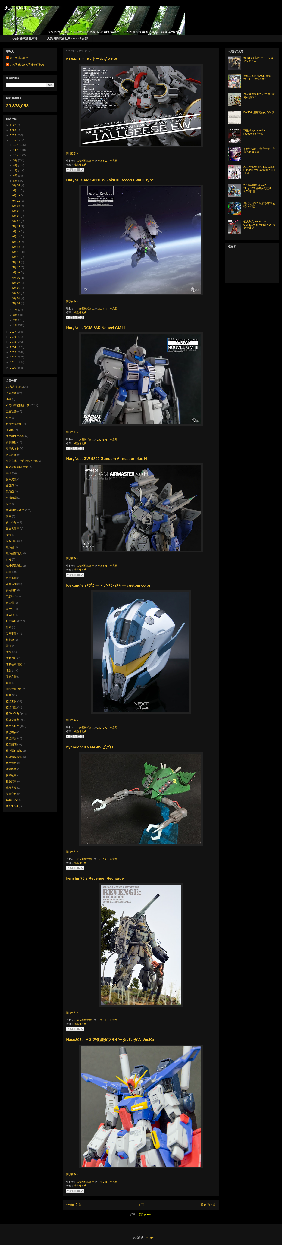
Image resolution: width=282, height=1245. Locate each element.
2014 (13, 347)
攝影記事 (11, 781)
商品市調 (11, 578)
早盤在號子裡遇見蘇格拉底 (22, 460)
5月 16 (16, 236)
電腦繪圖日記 (14, 664)
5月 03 (16, 293)
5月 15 (16, 241)
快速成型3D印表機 (17, 466)
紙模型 (10, 547)
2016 (13, 336)
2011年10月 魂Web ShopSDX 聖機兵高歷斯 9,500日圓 (257, 188)
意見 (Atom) (145, 1214)
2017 (13, 331)
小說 (8, 399)
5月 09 (16, 272)
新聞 (8, 627)
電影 (8, 670)
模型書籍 (11, 732)
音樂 (8, 516)
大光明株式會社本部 (24, 38)
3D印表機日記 (14, 386)
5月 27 (16, 195)
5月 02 (16, 298)
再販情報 (11, 442)
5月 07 (16, 282)
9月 (15, 160)
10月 (16, 155)
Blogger (150, 1237)
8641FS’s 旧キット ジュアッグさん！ (258, 59)
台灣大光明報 (14, 423)
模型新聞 (11, 744)
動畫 (8, 571)
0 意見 (113, 160)
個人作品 (11, 522)
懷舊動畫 (11, 775)
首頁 (141, 1204)
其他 (8, 473)
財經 (8, 559)
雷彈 (8, 645)
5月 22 (16, 216)
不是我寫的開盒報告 (18, 405)
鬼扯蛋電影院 (14, 565)
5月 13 (16, 251)
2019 (13, 135)
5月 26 (16, 200)
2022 (13, 125)
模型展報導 (12, 726)
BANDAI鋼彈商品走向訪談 (258, 112)
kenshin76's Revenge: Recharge (95, 878)
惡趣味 (10, 596)
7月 (15, 170)
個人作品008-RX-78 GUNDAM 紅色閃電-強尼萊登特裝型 (259, 224)
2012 (13, 357)
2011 (13, 362)
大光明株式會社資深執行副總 (27, 64)
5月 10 (16, 267)
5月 (15, 180)
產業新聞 (11, 584)
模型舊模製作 (14, 756)
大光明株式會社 (86, 160)
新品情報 (11, 621)
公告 (8, 417)
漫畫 (8, 682)
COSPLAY (12, 799)
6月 (15, 175)
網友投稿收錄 (14, 688)
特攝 (8, 534)
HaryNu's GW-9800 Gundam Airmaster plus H (106, 459)
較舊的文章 (208, 1204)
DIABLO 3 (12, 806)
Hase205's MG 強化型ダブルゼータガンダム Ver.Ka (110, 1040)
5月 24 (16, 205)
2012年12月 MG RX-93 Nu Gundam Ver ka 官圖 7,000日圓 (259, 170)
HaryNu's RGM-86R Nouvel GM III (95, 328)
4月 (15, 309)
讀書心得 (11, 793)
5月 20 (16, 221)
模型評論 (11, 738)
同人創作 (11, 454)
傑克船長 (11, 590)
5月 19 (16, 226)
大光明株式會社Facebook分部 (67, 38)
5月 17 (16, 231)
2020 (13, 130)
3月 (15, 314)
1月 (15, 325)
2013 (13, 352)
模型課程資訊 (14, 750)
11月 (16, 150)
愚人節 (10, 614)
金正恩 (10, 485)
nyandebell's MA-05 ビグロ (89, 747)
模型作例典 (80, 164)
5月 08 (16, 277)
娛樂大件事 (12, 528)
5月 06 (16, 287)
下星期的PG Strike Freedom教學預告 (254, 132)
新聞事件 (11, 633)
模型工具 (11, 701)
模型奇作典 (12, 719)
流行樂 (10, 491)
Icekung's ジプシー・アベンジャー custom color (108, 585)
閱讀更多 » (72, 153)
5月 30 (16, 190)
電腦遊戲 (11, 658)
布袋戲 (10, 429)
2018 (13, 140)
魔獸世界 (11, 787)
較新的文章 (73, 1204)
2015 (13, 341)
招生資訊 (11, 479)
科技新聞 (11, 497)
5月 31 (16, 185)
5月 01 (16, 303)
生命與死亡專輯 (15, 436)
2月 (15, 320)
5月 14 (16, 246)
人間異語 (11, 393)
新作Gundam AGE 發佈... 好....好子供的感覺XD (258, 77)
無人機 (10, 602)
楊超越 (10, 639)
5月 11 (16, 262)
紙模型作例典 (14, 553)
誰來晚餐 (11, 769)
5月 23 (16, 210)
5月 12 (16, 257)
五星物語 (11, 411)
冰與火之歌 (12, 448)
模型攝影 (11, 763)
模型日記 (11, 707)
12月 (16, 144)
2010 (13, 367)
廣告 (8, 695)
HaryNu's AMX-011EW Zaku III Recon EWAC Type (110, 180)
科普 (8, 503)
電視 (8, 651)
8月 (15, 165)
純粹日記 (11, 540)
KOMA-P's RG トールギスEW (91, 59)
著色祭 (10, 608)
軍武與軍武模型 (15, 510)
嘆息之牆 (11, 676)
